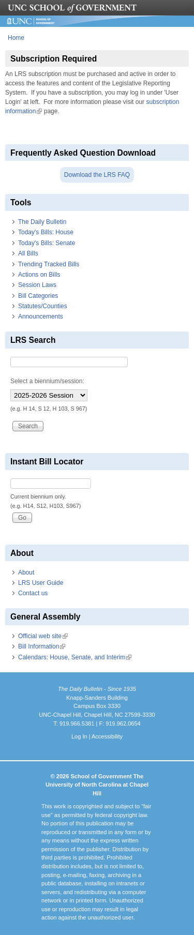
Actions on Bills (39, 274)
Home (16, 37)
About (26, 572)
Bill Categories (38, 295)
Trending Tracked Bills (48, 264)
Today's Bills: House (45, 232)
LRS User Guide (40, 582)
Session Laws (37, 285)
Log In (79, 736)
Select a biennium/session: (47, 381)
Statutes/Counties (42, 306)
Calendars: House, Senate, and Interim (74, 657)
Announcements (40, 316)
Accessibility (107, 736)
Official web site (43, 636)
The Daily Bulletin (42, 221)
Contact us (33, 593)
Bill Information (41, 646)
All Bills (28, 253)
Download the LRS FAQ (97, 174)
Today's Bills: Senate (46, 243)
